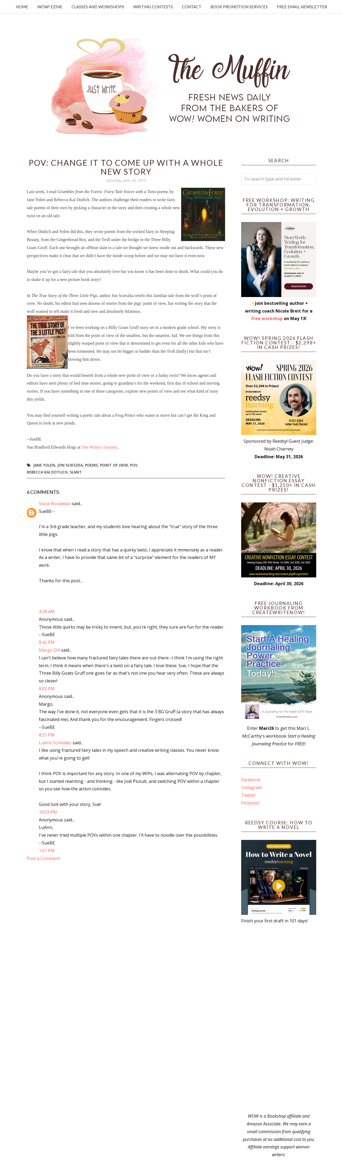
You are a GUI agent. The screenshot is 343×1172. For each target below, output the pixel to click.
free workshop (267, 318)
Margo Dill (49, 650)
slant (76, 472)
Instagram (251, 787)
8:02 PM (47, 689)
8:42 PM (47, 642)
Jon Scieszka (70, 465)
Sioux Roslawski (55, 503)
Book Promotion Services (239, 6)
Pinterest (250, 803)
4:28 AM (47, 611)
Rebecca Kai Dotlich (47, 472)
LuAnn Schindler (55, 743)
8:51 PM (47, 735)
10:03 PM (48, 812)
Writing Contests (153, 6)
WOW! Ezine (49, 6)
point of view (114, 465)
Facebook (250, 780)
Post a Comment (43, 858)
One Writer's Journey (99, 447)
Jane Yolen (44, 465)
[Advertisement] (278, 1018)
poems (91, 465)
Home (22, 6)
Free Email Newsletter (302, 6)
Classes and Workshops (98, 6)
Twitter (248, 795)
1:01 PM (47, 851)
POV (133, 465)
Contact (191, 6)
